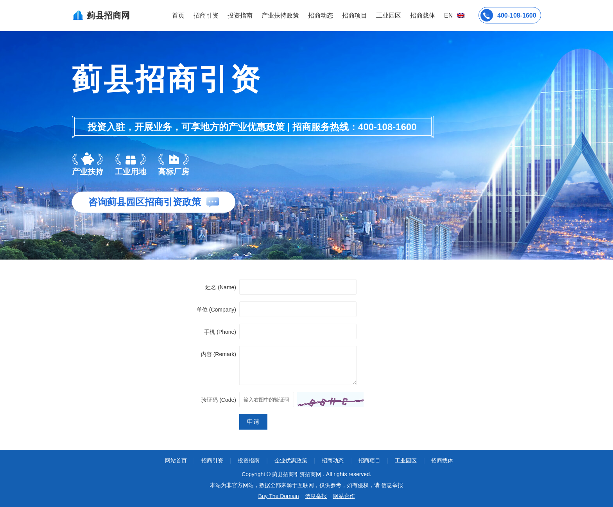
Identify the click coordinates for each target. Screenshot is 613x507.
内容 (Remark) (218, 354)
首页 (178, 15)
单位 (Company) (216, 309)
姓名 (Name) (220, 287)
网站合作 (344, 496)
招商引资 (206, 15)
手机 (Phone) (220, 332)
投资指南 (240, 15)
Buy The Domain (278, 496)
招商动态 (320, 15)
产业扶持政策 (280, 15)
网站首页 (176, 460)
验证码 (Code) (218, 400)
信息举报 (316, 496)
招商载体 (442, 460)
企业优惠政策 (290, 460)
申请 (253, 421)
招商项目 (354, 15)
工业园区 (388, 15)
